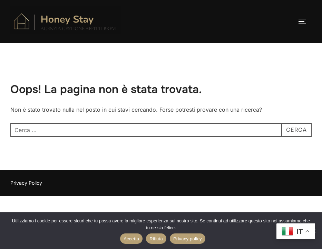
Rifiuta (156, 238)
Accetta (131, 238)
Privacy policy (187, 238)
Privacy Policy (26, 183)
